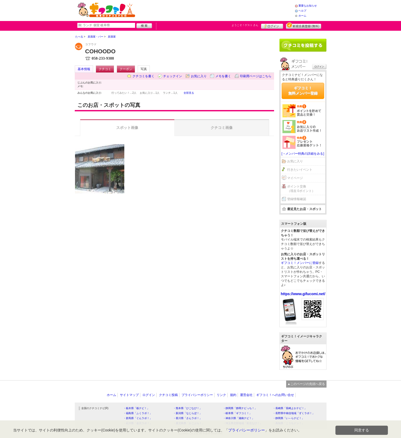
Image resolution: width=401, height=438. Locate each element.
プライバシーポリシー (197, 395)
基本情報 (84, 69)
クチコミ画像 (222, 128)
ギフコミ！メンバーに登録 (300, 263)
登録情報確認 (296, 199)
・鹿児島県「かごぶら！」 (189, 423)
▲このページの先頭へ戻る (306, 384)
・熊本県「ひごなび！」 (187, 408)
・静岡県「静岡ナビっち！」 (240, 408)
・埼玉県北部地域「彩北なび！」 (242, 423)
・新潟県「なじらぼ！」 (187, 413)
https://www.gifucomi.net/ (303, 294)
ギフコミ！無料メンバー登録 (303, 90)
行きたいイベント (299, 169)
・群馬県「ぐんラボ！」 (137, 418)
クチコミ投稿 (168, 395)
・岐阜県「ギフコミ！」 (237, 413)
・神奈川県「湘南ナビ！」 (238, 418)
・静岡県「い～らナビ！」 (288, 418)
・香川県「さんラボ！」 (187, 418)
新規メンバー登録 (303, 25)
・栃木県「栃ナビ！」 (136, 408)
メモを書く (223, 76)
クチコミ (105, 69)
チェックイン (172, 76)
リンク (221, 395)
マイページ (295, 178)
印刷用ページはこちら (255, 76)
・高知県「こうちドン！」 (288, 423)
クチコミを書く (143, 76)
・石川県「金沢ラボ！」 (137, 423)
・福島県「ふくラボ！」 (137, 413)
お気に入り (199, 76)
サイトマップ (129, 395)
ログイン (272, 25)
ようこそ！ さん (245, 25)
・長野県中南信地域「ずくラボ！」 (294, 413)
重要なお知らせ (307, 5)
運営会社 (246, 395)
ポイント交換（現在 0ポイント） (301, 189)
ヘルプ (302, 10)
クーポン (126, 69)
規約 (233, 395)
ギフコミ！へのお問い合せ (275, 395)
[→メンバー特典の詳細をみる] (302, 153)
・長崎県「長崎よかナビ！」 (290, 408)
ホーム (302, 15)
